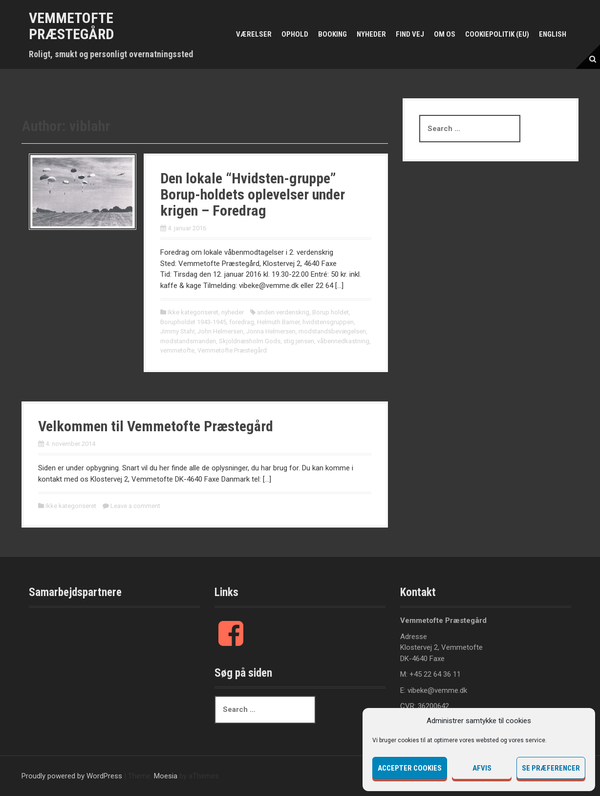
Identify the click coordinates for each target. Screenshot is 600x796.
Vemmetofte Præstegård (71, 26)
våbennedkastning (343, 341)
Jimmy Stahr (177, 331)
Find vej (410, 34)
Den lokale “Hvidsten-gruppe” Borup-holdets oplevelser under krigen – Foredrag (252, 194)
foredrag (241, 322)
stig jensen (298, 341)
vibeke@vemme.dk (437, 690)
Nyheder (371, 34)
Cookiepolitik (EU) (497, 34)
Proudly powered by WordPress (71, 776)
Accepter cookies (410, 768)
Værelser (254, 34)
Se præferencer (551, 768)
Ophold (294, 34)
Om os (444, 34)
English (552, 34)
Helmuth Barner (278, 322)
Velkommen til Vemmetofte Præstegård (155, 426)
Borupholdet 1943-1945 (193, 322)
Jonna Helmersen (271, 331)
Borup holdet (330, 312)
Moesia (165, 776)
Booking (332, 34)
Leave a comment (135, 505)
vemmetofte (177, 350)
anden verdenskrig (283, 312)
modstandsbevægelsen (332, 331)
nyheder (232, 312)
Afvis (482, 768)
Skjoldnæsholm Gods (249, 341)
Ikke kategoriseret (193, 312)
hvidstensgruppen (328, 322)
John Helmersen (220, 331)
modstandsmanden (188, 341)
